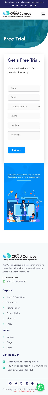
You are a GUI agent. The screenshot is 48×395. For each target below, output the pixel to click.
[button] (43, 14)
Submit (16, 150)
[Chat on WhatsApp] (40, 387)
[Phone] (24, 116)
